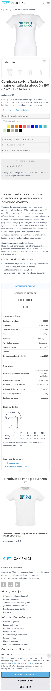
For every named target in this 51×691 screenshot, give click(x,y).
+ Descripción (7, 110)
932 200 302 (8, 654)
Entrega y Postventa (10, 631)
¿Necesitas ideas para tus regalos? (16, 603)
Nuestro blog (8, 612)
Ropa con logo (6, 10)
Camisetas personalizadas (24, 10)
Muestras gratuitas (10, 641)
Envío (25, 307)
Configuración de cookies (22, 663)
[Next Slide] (45, 61)
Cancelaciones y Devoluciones (15, 635)
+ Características (22, 110)
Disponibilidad (25, 300)
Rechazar (25, 687)
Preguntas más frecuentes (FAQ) (15, 644)
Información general (11, 622)
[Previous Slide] (43, 61)
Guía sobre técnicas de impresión (16, 596)
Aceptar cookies (25, 675)
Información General (25, 286)
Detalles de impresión (25, 293)
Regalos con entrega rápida (14, 609)
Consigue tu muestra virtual (13, 628)
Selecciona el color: (11, 121)
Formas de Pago (9, 638)
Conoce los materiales (11, 599)
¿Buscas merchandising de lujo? (15, 606)
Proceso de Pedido (10, 625)
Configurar (25, 681)
